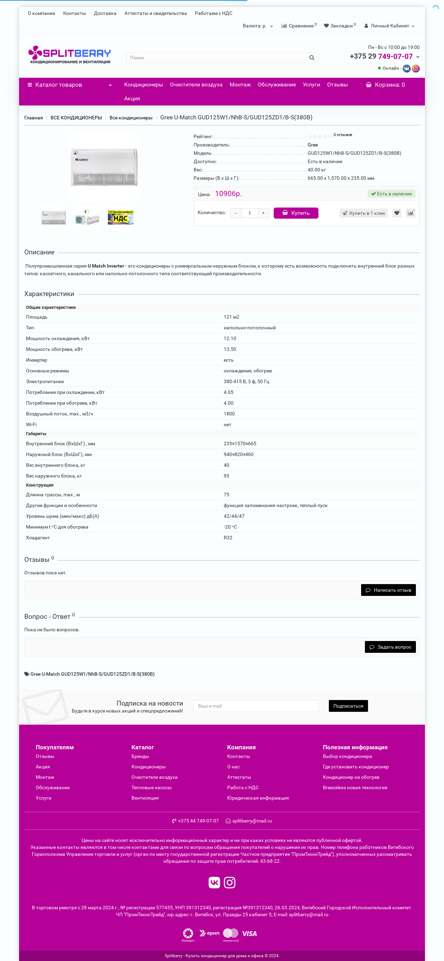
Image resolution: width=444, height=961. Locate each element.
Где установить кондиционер (356, 766)
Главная (33, 117)
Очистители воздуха (196, 84)
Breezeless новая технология (355, 787)
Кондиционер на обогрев (351, 777)
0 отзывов (343, 135)
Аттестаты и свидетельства (156, 13)
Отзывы (337, 84)
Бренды (140, 756)
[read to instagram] (229, 883)
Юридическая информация (258, 798)
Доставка (105, 13)
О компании (41, 13)
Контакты (74, 13)
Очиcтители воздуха (154, 777)
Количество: (212, 212)
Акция (132, 98)
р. (259, 25)
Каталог (70, 83)
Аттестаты (239, 777)
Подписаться (348, 706)
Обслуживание (277, 84)
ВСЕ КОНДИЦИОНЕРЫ (76, 117)
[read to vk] (214, 883)
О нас (233, 766)
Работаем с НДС (213, 13)
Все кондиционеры (131, 117)
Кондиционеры (143, 84)
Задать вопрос (390, 647)
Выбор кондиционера (347, 756)
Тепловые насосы (151, 787)
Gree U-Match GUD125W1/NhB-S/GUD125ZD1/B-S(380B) (93, 674)
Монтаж (240, 84)
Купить (296, 213)
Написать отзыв (388, 590)
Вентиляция (145, 798)
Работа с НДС (243, 787)
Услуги (311, 84)
